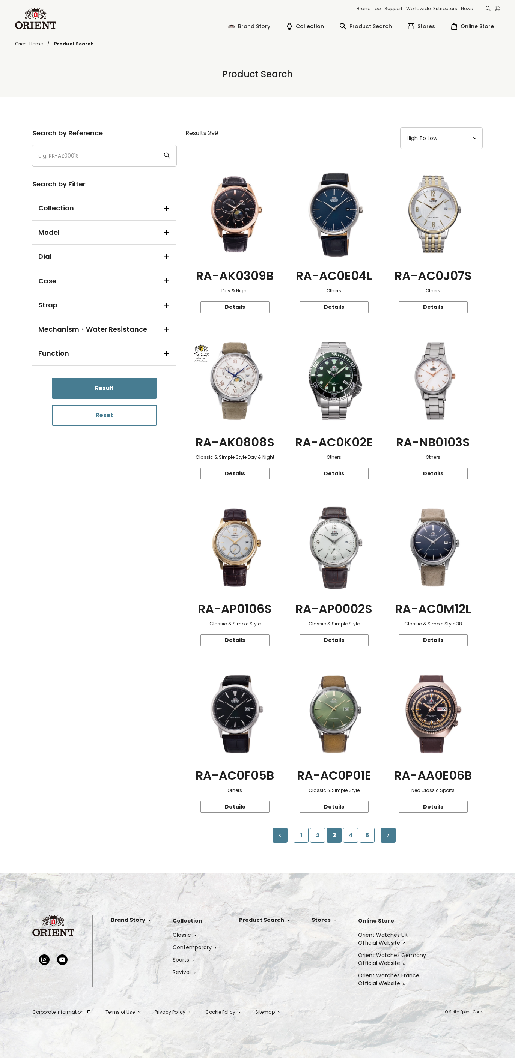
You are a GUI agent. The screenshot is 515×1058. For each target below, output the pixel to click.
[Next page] (388, 835)
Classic (184, 935)
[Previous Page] (280, 835)
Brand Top (369, 8)
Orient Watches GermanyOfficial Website (392, 959)
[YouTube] (62, 959)
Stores (324, 920)
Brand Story (130, 920)
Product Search (264, 920)
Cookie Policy (222, 1012)
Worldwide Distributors (431, 8)
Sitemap (267, 1012)
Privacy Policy (172, 1012)
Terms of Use (122, 1012)
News (467, 8)
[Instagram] (44, 959)
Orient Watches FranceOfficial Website (388, 979)
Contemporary (195, 947)
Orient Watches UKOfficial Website (383, 939)
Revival (184, 972)
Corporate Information (61, 1012)
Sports (183, 959)
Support (393, 8)
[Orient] (35, 18)
